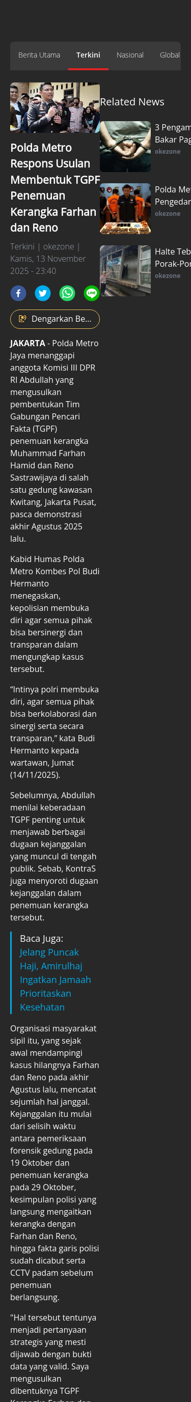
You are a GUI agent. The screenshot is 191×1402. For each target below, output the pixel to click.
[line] (92, 293)
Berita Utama (39, 55)
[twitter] (43, 293)
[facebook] (18, 293)
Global (170, 55)
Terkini (88, 55)
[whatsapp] (67, 293)
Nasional (130, 55)
